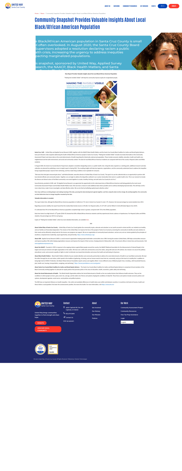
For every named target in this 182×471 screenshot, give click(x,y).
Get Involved (144, 6)
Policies (94, 318)
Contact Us (69, 317)
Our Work (116, 6)
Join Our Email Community (43, 329)
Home (10, 8)
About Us (107, 6)
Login (123, 318)
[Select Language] (127, 322)
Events (153, 6)
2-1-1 (162, 6)
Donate (174, 6)
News (16, 8)
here (87, 220)
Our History (96, 311)
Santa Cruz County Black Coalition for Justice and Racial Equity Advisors (124, 152)
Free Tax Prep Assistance (129, 314)
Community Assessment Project (132, 307)
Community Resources (130, 6)
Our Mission (96, 314)
